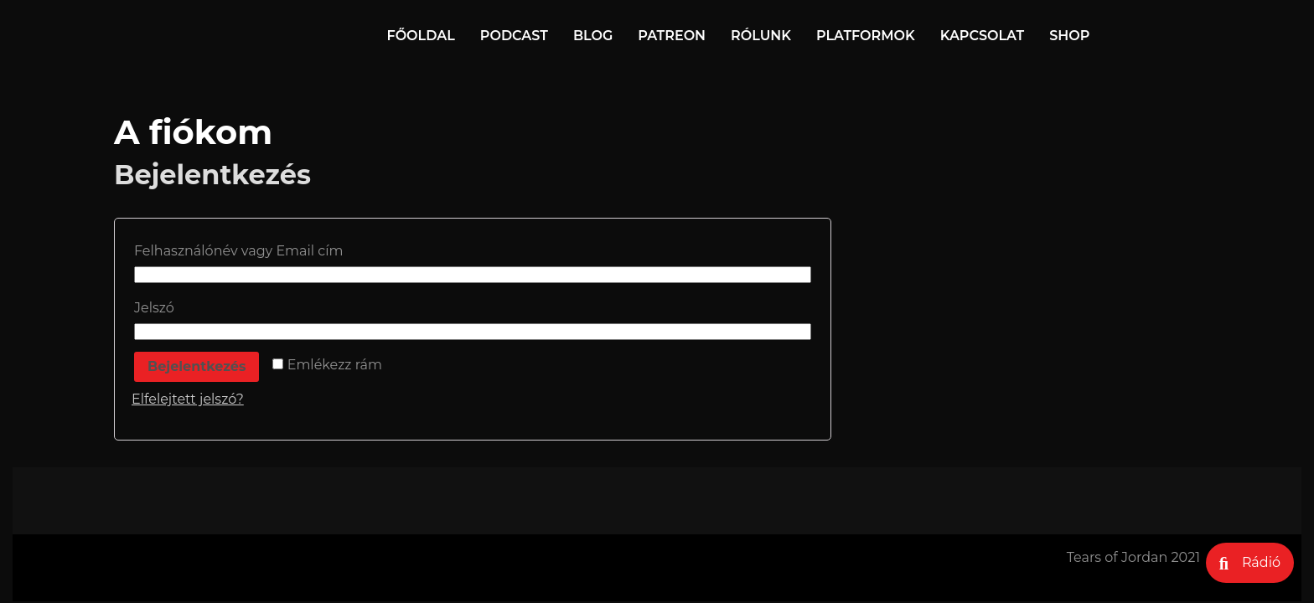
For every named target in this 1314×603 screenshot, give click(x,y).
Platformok (865, 36)
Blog (593, 36)
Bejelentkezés (196, 366)
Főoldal (421, 36)
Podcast (514, 36)
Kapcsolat (982, 36)
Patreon (672, 36)
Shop (1069, 36)
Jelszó (159, 308)
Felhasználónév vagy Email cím (243, 251)
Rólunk (761, 36)
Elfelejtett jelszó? (188, 399)
